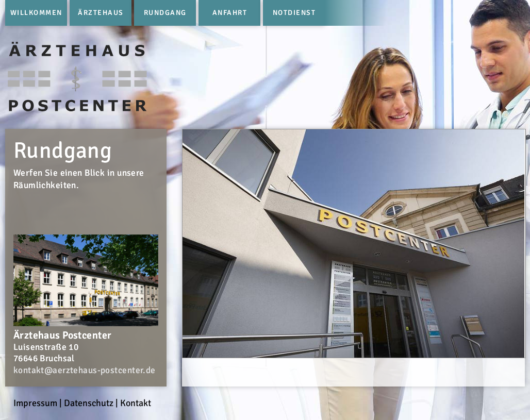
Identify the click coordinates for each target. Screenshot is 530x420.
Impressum (35, 403)
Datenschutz (88, 403)
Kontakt (135, 403)
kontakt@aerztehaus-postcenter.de (84, 370)
